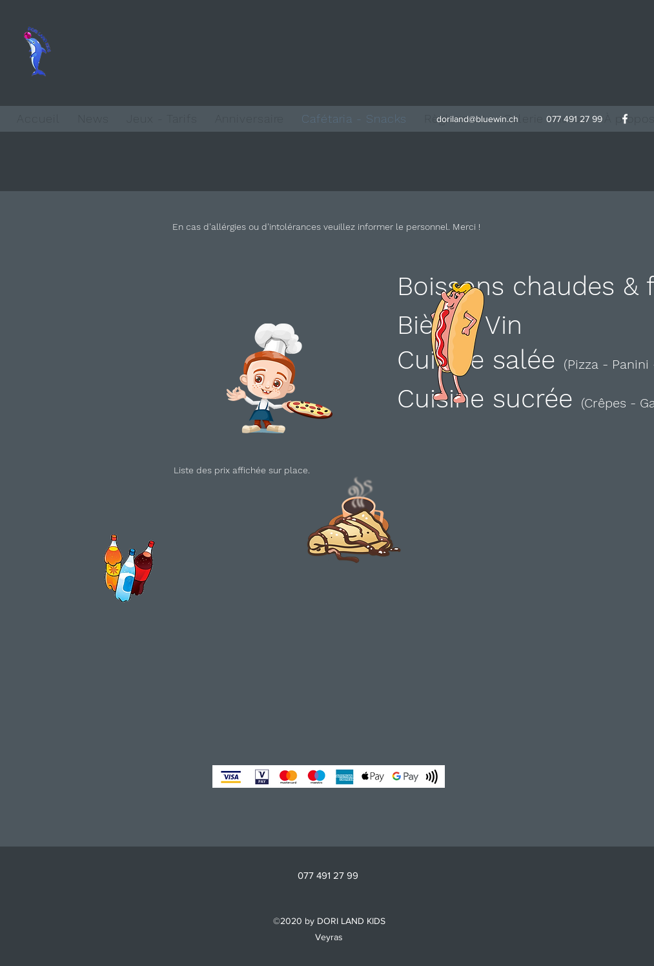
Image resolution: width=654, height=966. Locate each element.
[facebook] (624, 118)
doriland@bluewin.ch (477, 119)
